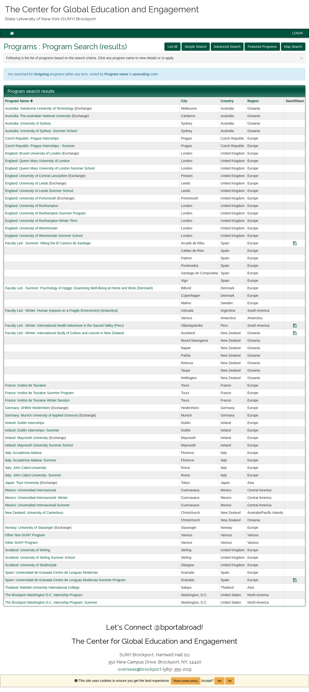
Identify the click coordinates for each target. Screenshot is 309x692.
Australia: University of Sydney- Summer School (41, 131)
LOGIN (297, 33)
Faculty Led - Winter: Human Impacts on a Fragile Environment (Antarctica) (61, 310)
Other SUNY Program (21, 542)
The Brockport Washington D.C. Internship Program (43, 595)
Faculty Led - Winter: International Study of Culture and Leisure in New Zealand (64, 333)
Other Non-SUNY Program (25, 535)
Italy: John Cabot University (25, 468)
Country (227, 101)
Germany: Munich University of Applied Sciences (41, 415)
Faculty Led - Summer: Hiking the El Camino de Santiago (48, 243)
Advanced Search (227, 47)
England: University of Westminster (31, 228)
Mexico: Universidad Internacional (30, 490)
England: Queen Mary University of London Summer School (50, 168)
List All (172, 47)
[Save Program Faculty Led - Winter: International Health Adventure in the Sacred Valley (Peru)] (295, 325)
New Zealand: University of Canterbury (34, 513)
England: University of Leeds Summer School (39, 191)
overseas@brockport (139, 669)
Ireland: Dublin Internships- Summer (32, 430)
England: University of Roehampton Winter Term (41, 221)
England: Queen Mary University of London (37, 161)
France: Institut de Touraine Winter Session (37, 400)
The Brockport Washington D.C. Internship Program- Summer (51, 602)
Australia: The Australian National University (38, 116)
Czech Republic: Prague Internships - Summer (40, 146)
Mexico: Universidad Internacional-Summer (37, 505)
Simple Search (196, 47)
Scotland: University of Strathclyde (30, 565)
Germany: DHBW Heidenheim (27, 408)
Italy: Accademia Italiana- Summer (30, 460)
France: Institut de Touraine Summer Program (39, 393)
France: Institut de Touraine (25, 385)
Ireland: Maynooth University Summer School (39, 445)
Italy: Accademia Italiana (23, 453)
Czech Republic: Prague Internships (32, 138)
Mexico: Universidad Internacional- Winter (36, 498)
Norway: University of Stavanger (29, 528)
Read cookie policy (186, 681)
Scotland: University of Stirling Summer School (40, 557)
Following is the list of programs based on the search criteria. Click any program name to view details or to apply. (154, 58)
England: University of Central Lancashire (36, 176)
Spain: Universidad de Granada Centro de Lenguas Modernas (51, 572)
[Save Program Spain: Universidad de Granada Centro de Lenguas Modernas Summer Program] (295, 580)
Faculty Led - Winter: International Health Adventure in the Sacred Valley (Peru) (64, 325)
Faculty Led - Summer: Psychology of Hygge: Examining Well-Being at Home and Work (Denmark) (79, 288)
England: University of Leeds (26, 183)
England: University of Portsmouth (30, 198)
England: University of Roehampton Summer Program (45, 213)
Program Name (19, 101)
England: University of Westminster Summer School (44, 236)
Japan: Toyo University (22, 483)
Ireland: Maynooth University (26, 438)
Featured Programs (262, 47)
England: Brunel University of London (33, 153)
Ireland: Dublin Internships (24, 423)
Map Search (293, 47)
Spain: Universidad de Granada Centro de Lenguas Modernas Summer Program (65, 580)
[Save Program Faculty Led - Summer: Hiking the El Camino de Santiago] (295, 243)
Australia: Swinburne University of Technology (39, 108)
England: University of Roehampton (31, 206)
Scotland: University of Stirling (27, 550)
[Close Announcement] (301, 58)
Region (253, 101)
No (230, 681)
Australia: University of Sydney (28, 123)
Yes (219, 681)
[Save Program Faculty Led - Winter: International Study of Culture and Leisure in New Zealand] (295, 333)
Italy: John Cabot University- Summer (33, 475)
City (184, 101)
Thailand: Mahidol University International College (42, 587)
